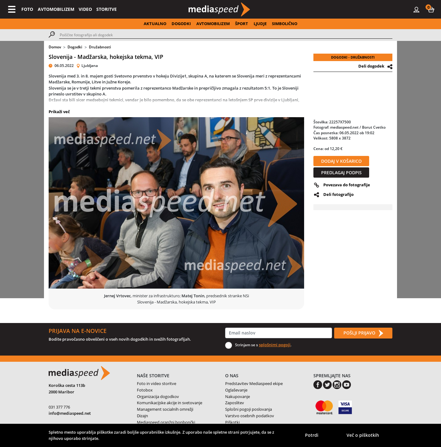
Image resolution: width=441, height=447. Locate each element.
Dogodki (75, 47)
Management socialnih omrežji (165, 409)
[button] (431, 9)
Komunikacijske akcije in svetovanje (169, 402)
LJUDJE (260, 23)
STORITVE (106, 9)
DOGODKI (181, 23)
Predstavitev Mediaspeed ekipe (254, 383)
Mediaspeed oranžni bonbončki (166, 422)
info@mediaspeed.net (70, 413)
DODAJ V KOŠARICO (341, 161)
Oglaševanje (236, 390)
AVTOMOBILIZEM (56, 9)
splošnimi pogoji (274, 344)
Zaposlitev (234, 402)
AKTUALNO (155, 23)
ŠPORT (241, 23)
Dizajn (142, 415)
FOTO (27, 9)
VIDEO (85, 9)
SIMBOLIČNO (284, 23)
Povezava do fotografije (346, 185)
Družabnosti (100, 47)
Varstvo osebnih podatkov (249, 415)
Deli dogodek (371, 66)
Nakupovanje (237, 396)
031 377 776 (59, 407)
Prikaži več (59, 111)
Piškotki (232, 422)
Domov (55, 47)
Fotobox (145, 390)
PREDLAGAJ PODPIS (341, 172)
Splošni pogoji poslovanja (248, 409)
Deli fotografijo (338, 194)
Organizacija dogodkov (158, 396)
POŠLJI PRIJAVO (363, 333)
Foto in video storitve (156, 383)
